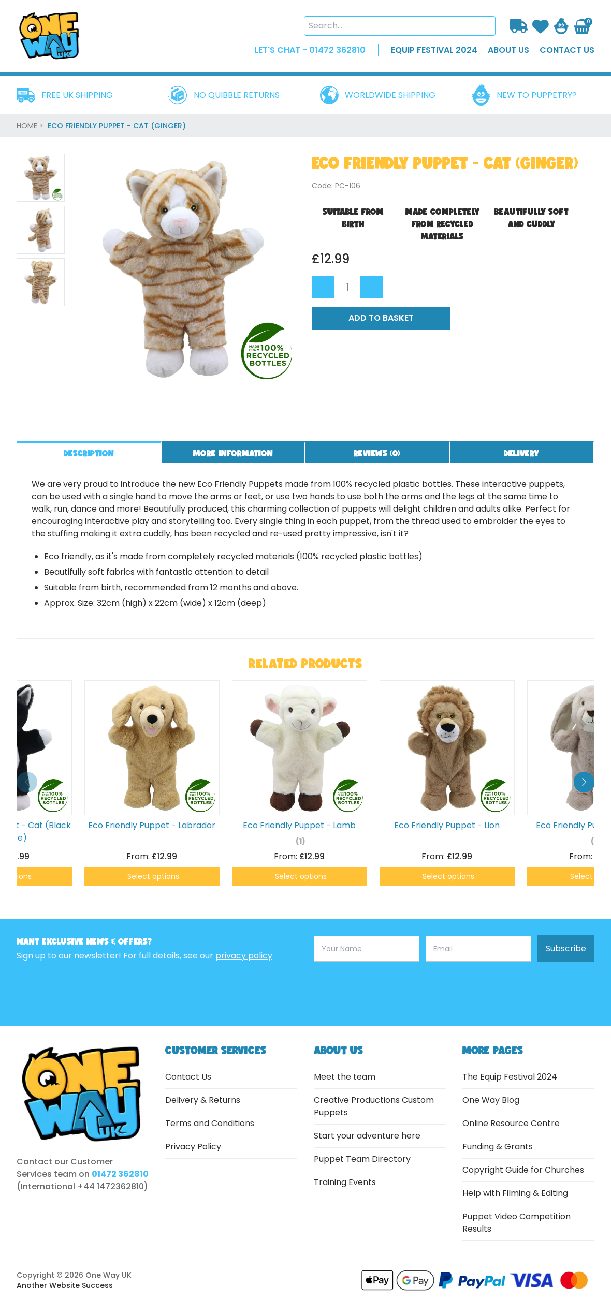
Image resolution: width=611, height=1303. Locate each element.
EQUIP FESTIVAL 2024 (434, 50)
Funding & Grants (497, 1146)
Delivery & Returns (202, 1100)
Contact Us (188, 1077)
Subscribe (566, 948)
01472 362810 (120, 1174)
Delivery (521, 452)
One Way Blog (490, 1100)
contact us (567, 50)
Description (89, 452)
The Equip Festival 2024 (509, 1077)
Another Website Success (65, 1285)
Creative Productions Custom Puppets (374, 1106)
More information (233, 452)
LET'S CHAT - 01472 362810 (310, 50)
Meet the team (344, 1077)
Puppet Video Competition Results (516, 1222)
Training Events (345, 1182)
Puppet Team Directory (362, 1159)
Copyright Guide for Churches (523, 1170)
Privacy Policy (193, 1146)
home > (31, 126)
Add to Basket (381, 318)
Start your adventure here (367, 1136)
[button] (584, 782)
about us (508, 50)
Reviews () (377, 452)
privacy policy (243, 956)
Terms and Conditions (209, 1123)
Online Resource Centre (511, 1123)
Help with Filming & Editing (515, 1193)
